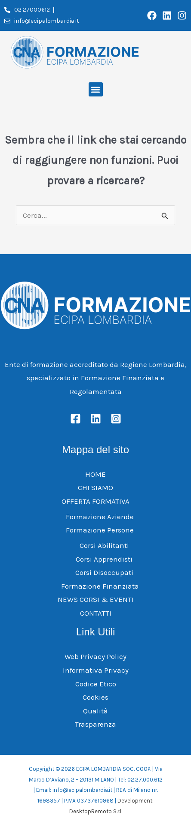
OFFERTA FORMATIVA (95, 501)
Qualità (95, 711)
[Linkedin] (95, 418)
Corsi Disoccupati (104, 572)
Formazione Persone (100, 530)
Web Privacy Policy (95, 656)
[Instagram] (116, 418)
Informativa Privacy (96, 670)
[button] (96, 89)
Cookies (95, 697)
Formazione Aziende (100, 516)
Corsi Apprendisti (104, 559)
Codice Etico (95, 684)
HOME (95, 474)
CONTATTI (95, 613)
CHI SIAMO (95, 487)
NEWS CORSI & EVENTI (96, 599)
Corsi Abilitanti (104, 545)
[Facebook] (75, 418)
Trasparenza (95, 724)
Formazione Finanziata (100, 586)
